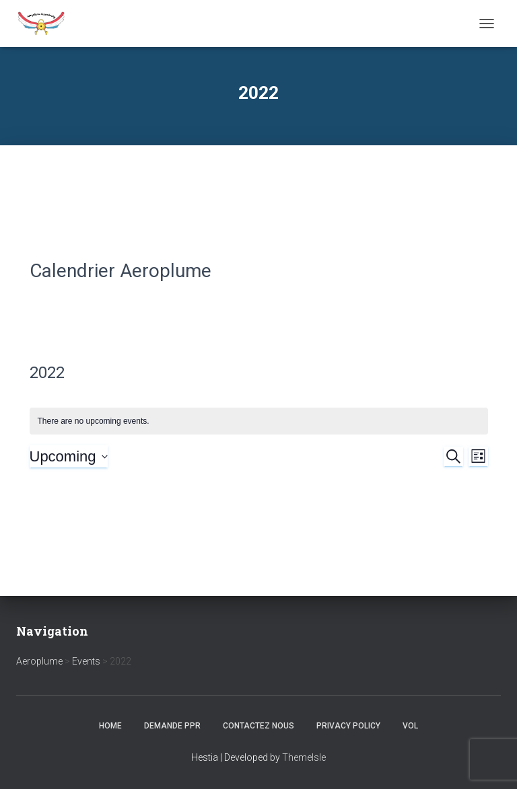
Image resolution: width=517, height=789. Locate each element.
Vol (410, 725)
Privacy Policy (348, 725)
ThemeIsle (304, 757)
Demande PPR (172, 725)
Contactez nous (258, 725)
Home (110, 725)
